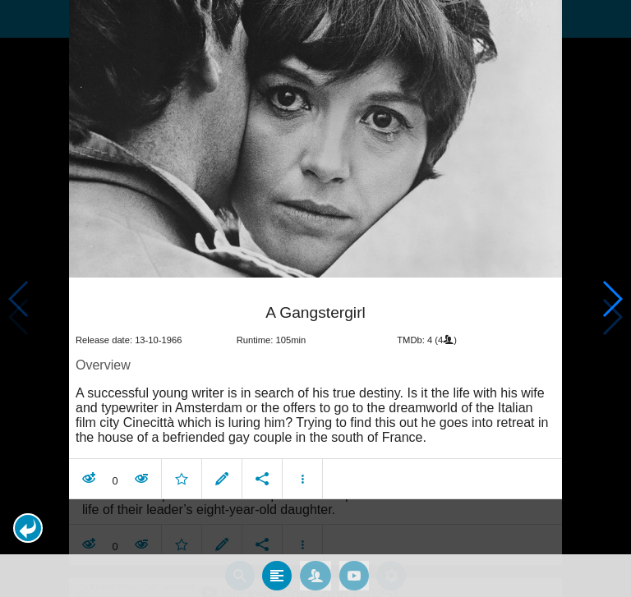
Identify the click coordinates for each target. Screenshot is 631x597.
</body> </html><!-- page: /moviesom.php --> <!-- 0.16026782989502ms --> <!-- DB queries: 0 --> (315, 298)
